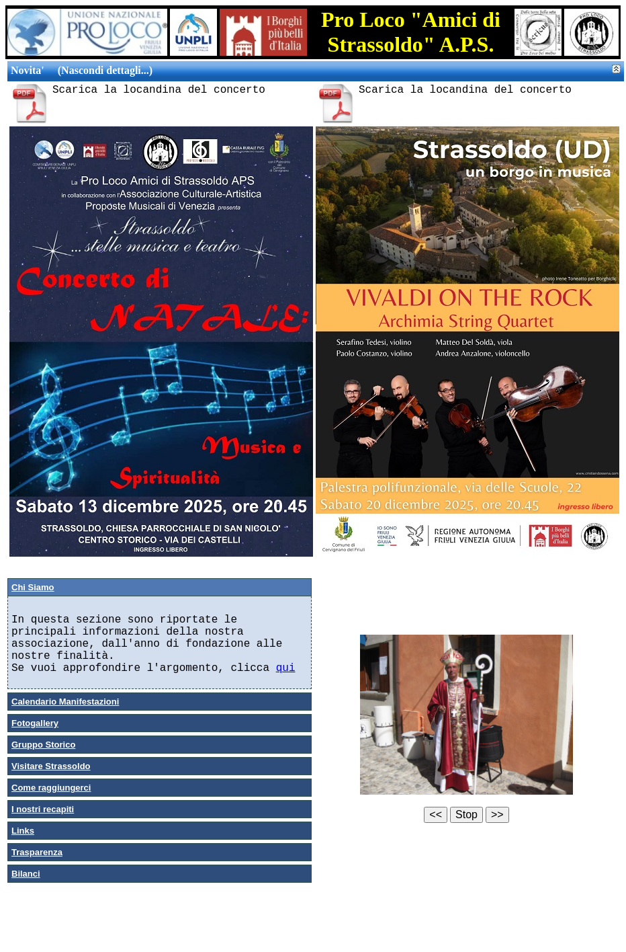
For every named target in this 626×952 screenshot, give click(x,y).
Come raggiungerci (51, 788)
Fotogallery (34, 723)
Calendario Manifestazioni (65, 702)
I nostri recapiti (42, 809)
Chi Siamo (32, 587)
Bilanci (25, 874)
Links (22, 831)
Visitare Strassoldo (51, 766)
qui (286, 668)
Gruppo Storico (43, 745)
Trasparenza (36, 852)
